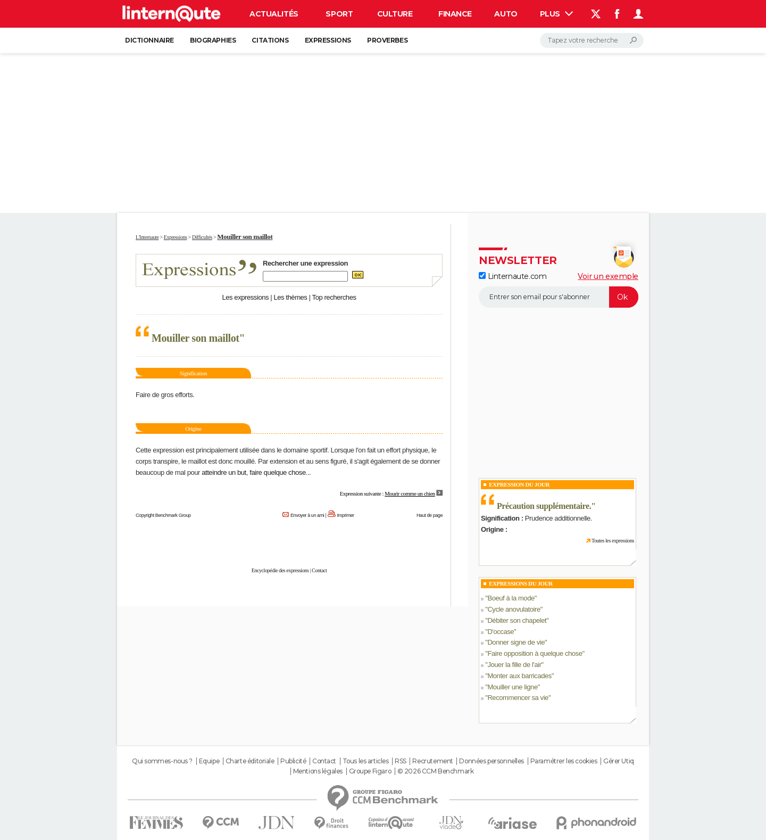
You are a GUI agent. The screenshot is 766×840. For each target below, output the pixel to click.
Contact (319, 570)
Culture (395, 14)
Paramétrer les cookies (563, 761)
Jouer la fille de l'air (514, 665)
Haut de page (430, 515)
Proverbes (387, 40)
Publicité (293, 761)
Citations (270, 40)
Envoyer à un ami (307, 515)
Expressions (328, 40)
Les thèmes (290, 297)
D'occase (500, 632)
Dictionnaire (149, 40)
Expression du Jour (519, 484)
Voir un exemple (608, 276)
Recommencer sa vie (517, 698)
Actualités (273, 14)
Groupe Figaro (370, 771)
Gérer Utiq (618, 761)
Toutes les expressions (613, 540)
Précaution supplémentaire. (544, 505)
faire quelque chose (277, 472)
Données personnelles (491, 761)
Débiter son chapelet (516, 620)
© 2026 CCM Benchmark (435, 771)
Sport (339, 14)
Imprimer (345, 515)
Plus (556, 14)
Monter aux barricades (519, 676)
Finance (455, 14)
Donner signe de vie (516, 642)
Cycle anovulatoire (513, 609)
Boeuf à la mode (510, 598)
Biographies (213, 40)
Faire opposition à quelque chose (534, 653)
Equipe (209, 761)
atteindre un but (224, 472)
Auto (505, 14)
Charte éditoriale (250, 761)
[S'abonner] (558, 297)
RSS (400, 761)
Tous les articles (366, 761)
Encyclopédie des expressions (280, 570)
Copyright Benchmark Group (163, 515)
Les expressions (245, 297)
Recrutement (432, 761)
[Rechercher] (592, 40)
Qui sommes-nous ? (162, 761)
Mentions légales (318, 771)
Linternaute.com (512, 276)
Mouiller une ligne (512, 687)
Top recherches (334, 297)
